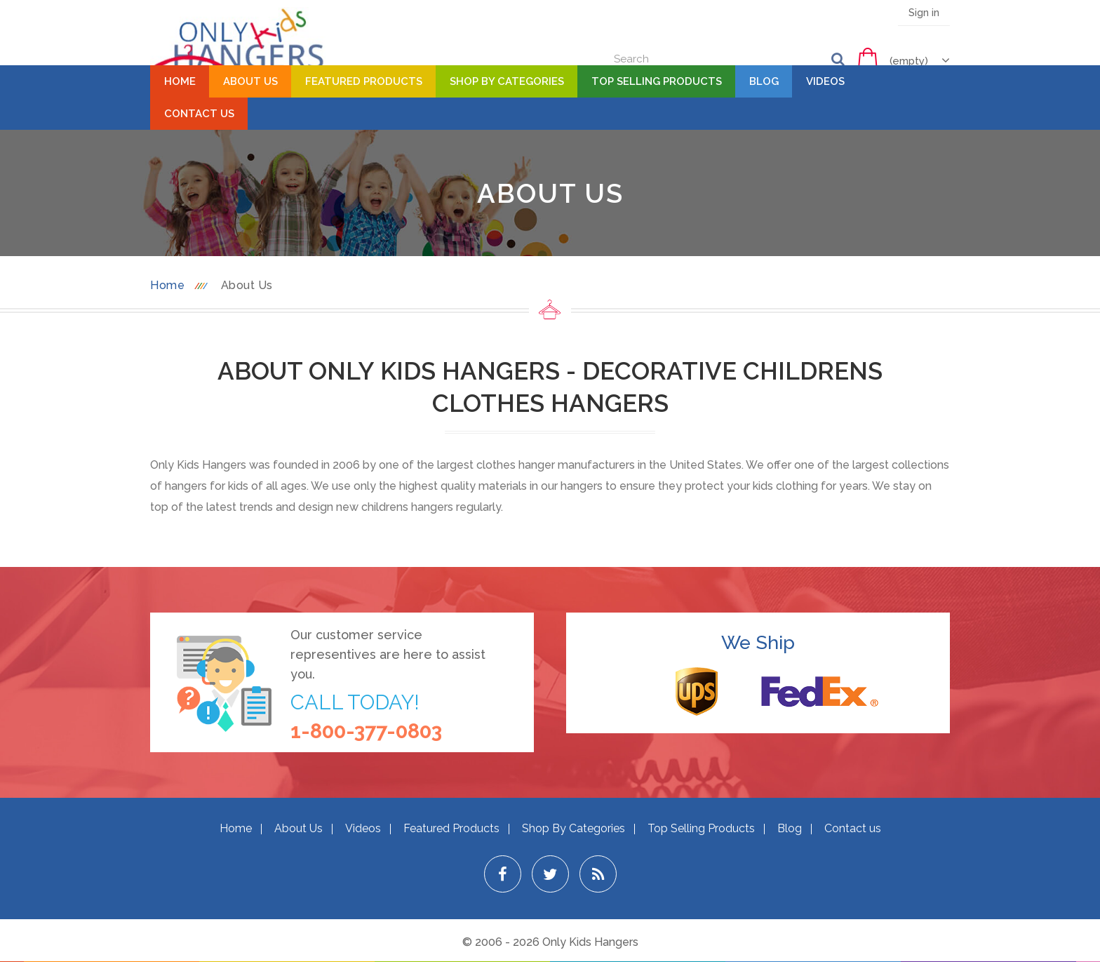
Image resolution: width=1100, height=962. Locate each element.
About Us (250, 81)
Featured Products (363, 81)
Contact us (852, 828)
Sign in (923, 12)
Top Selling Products (656, 81)
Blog (764, 81)
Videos (825, 81)
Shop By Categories (507, 81)
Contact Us (199, 113)
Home (180, 81)
